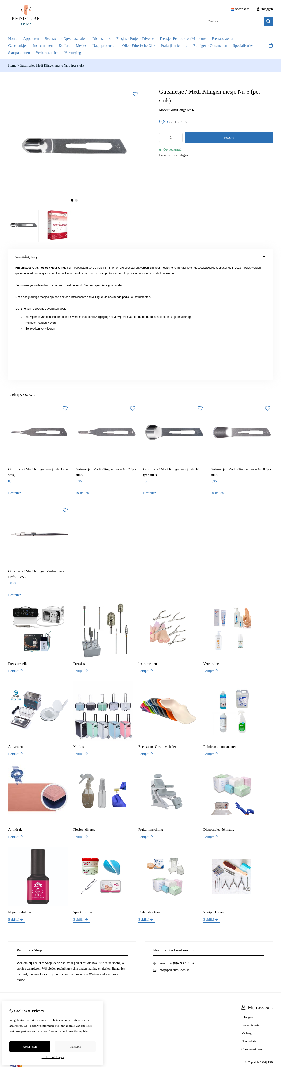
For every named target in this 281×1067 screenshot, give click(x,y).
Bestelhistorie (250, 909)
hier (85, 1031)
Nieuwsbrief (249, 925)
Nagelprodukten (19, 796)
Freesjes (79, 547)
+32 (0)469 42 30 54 (180, 846)
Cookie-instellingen (53, 1057)
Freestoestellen (223, 39)
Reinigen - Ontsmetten (210, 46)
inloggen (265, 9)
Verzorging (72, 53)
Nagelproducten (104, 46)
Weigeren (75, 1046)
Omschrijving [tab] (140, 256)
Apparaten (31, 39)
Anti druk (15, 713)
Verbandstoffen (47, 53)
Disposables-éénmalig (218, 713)
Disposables (101, 39)
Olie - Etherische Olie (138, 46)
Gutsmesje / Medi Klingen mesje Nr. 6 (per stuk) (52, 65)
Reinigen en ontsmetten (220, 630)
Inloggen (247, 901)
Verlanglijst (249, 917)
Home (12, 39)
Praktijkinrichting (174, 46)
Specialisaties (243, 46)
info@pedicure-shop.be (174, 853)
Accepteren (30, 1046)
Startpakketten (19, 53)
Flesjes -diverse (84, 713)
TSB (270, 945)
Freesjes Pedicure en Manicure (183, 39)
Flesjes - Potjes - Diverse (135, 39)
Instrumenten (43, 46)
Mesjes (81, 46)
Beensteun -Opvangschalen (157, 630)
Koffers (64, 46)
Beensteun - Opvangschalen (66, 39)
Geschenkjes (17, 46)
